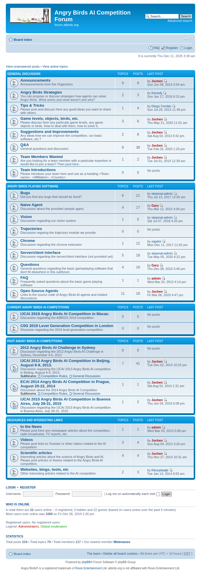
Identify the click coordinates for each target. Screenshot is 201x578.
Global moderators (53, 526)
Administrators (28, 526)
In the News (31, 426)
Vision (26, 217)
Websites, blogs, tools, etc (44, 469)
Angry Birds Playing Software (32, 186)
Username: (14, 494)
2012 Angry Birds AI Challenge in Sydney (57, 347)
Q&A (24, 145)
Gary (155, 205)
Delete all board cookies (120, 553)
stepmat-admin (162, 193)
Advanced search (180, 20)
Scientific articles (36, 453)
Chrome (27, 240)
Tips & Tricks (32, 105)
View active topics (55, 66)
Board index (23, 39)
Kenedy (156, 93)
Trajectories (31, 228)
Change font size (188, 38)
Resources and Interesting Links (35, 420)
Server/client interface (40, 252)
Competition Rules (54, 376)
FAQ (156, 48)
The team (93, 553)
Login (188, 48)
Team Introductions (38, 170)
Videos (26, 440)
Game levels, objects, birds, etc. (49, 118)
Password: (62, 494)
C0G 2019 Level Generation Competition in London (66, 326)
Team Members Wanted (41, 156)
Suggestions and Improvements (49, 131)
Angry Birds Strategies (41, 92)
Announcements (35, 80)
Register (172, 48)
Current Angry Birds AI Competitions (38, 307)
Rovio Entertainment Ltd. (91, 568)
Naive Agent (31, 205)
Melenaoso (122, 542)
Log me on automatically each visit (133, 494)
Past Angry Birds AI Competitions (34, 341)
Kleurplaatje (159, 470)
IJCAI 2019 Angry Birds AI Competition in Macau (64, 314)
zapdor (156, 241)
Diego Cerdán (161, 106)
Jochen (157, 81)
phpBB (86, 562)
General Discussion (23, 73)
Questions (29, 264)
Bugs (25, 193)
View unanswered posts (23, 66)
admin (156, 278)
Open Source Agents (39, 291)
